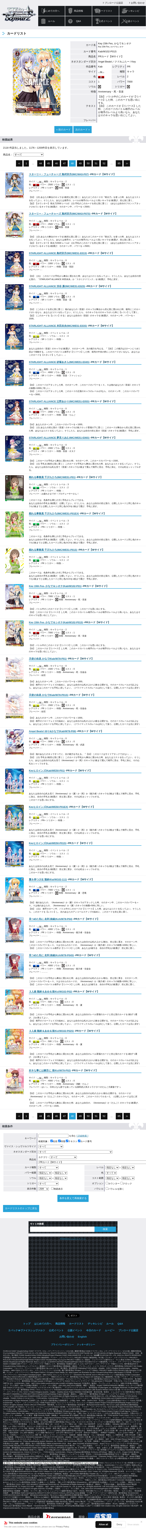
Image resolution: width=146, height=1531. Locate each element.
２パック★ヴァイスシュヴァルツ (26, 1330)
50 (88, 163)
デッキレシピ (132, 11)
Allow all (103, 1524)
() (59, 174)
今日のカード (93, 1330)
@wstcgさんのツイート (73, 1238)
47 (64, 163)
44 (40, 163)
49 (80, 163)
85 (119, 163)
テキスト (71, 1141)
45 (48, 163)
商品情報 (78, 11)
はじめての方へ (52, 11)
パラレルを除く (115, 1189)
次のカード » (82, 129)
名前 (53, 1141)
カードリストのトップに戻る (21, 1208)
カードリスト (105, 11)
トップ (26, 1323)
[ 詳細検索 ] (82, 1135)
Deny (119, 1524)
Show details (133, 1524)
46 (56, 163)
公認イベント (132, 21)
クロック (126, 1183)
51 (96, 163)
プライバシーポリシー (62, 1344)
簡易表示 (57, 1189)
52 (104, 163)
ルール (51, 21)
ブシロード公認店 (114, 3)
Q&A (78, 21)
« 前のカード (63, 129)
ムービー (110, 1330)
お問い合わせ (138, 3)
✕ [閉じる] (141, 1521)
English (82, 1336)
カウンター (113, 1183)
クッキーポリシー (86, 1344)
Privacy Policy (62, 1526)
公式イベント (105, 21)
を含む (57, 1135)
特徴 (61, 1141)
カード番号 (85, 1141)
